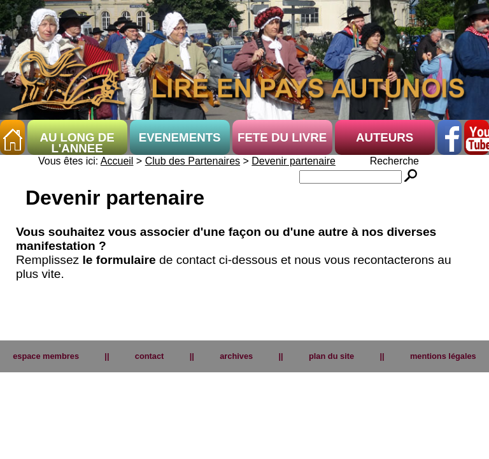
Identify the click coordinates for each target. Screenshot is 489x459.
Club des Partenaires (192, 163)
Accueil (117, 163)
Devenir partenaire (294, 163)
